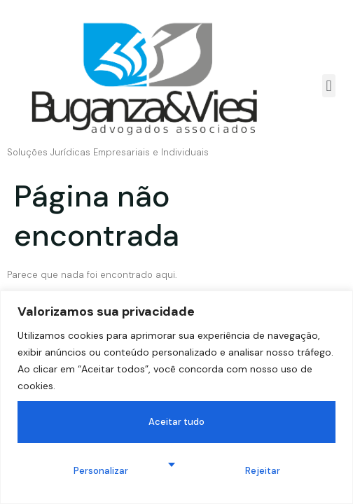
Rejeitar (262, 471)
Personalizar (101, 471)
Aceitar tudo (176, 422)
